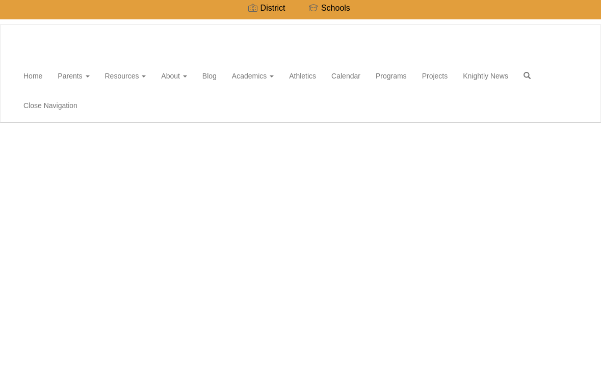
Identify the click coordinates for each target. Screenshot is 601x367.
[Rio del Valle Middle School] (15, 25)
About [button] (174, 76)
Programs (391, 76)
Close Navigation (50, 105)
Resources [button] (125, 76)
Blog (209, 76)
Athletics (302, 76)
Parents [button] (73, 76)
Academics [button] (253, 76)
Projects (435, 76)
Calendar (345, 76)
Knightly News (485, 76)
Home (32, 76)
